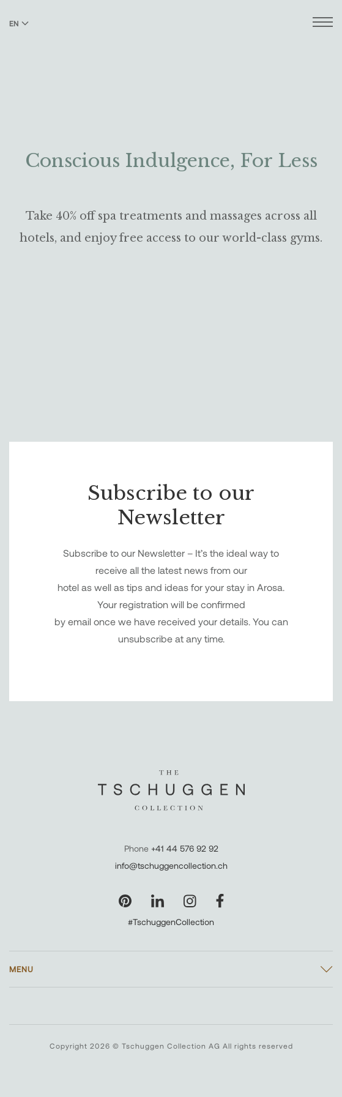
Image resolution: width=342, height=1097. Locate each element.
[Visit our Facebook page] (220, 901)
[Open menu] (323, 23)
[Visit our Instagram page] (190, 900)
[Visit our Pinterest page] (125, 900)
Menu (21, 969)
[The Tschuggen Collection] (171, 42)
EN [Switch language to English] (19, 23)
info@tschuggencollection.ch (171, 865)
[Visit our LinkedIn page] (157, 900)
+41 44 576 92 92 (184, 848)
